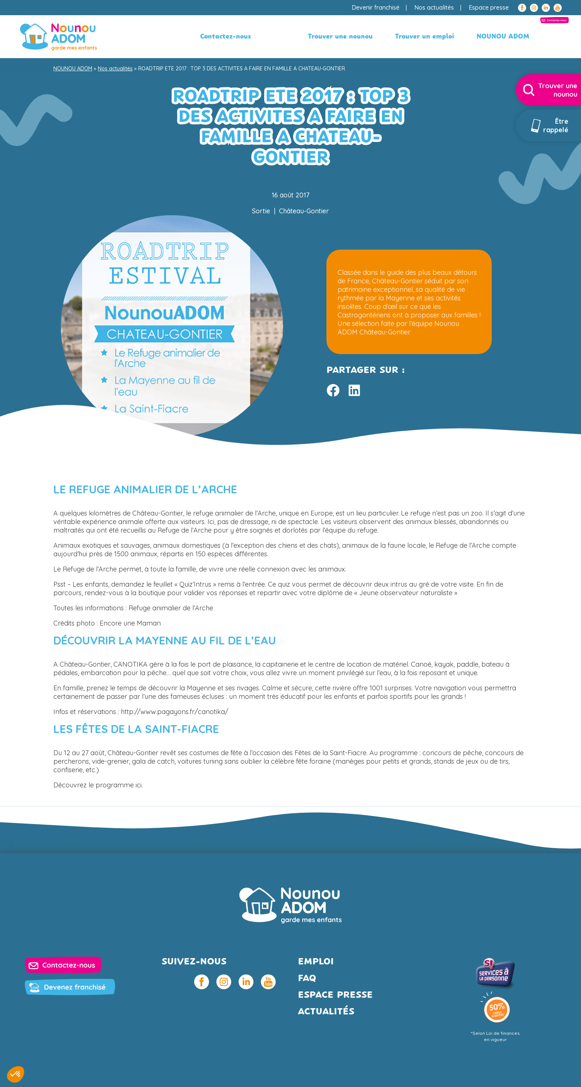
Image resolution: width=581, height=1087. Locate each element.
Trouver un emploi (360, 36)
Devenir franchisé (375, 7)
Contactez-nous (514, 36)
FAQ (307, 978)
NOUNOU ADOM (438, 36)
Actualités (326, 1012)
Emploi (316, 962)
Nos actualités (434, 7)
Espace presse (489, 7)
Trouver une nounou (275, 36)
